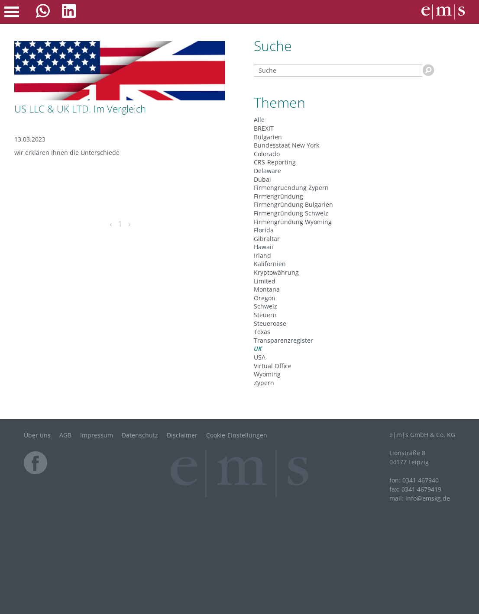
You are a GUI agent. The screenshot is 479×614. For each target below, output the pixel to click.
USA (259, 357)
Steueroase (270, 323)
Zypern (264, 383)
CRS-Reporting (275, 162)
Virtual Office (272, 366)
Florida (264, 230)
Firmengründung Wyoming (293, 222)
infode (427, 498)
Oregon (264, 298)
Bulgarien (268, 137)
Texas (262, 332)
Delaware (267, 171)
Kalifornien (270, 264)
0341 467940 (420, 480)
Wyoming (267, 374)
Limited (264, 281)
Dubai (262, 179)
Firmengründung (278, 196)
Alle (259, 120)
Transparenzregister (283, 340)
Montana (267, 289)
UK (258, 348)
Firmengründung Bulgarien (293, 204)
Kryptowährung (276, 272)
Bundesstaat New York (286, 145)
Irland (262, 255)
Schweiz (265, 306)
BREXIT (264, 128)
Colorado (267, 154)
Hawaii (263, 247)
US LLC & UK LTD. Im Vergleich (80, 108)
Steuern (265, 315)
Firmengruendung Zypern (291, 187)
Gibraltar (267, 239)
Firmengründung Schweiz (291, 213)
